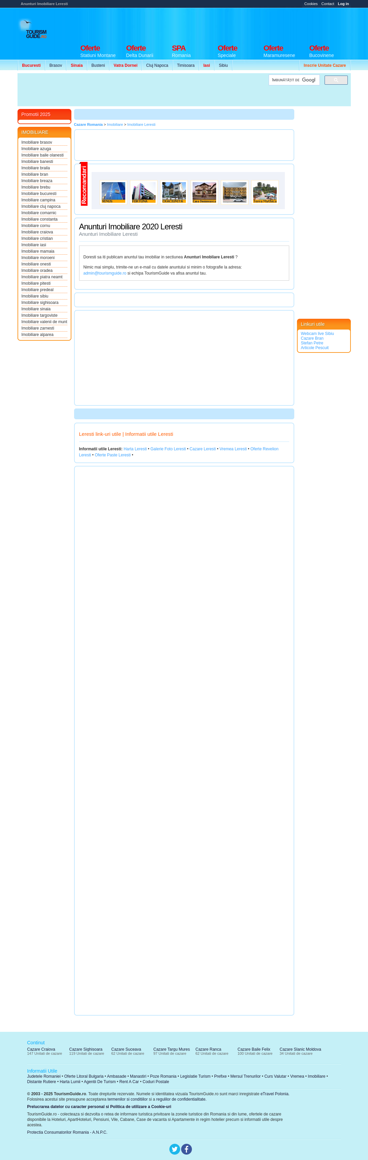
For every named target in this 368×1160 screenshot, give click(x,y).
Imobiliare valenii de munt (44, 321)
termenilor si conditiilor (127, 1099)
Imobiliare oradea (37, 270)
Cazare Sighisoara (86, 1049)
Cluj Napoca (157, 65)
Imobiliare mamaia (38, 251)
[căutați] (293, 80)
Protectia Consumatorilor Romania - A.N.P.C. (67, 1132)
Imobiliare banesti (37, 161)
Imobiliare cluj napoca (41, 206)
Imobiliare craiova (37, 232)
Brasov (55, 65)
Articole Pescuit (315, 347)
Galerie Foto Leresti (168, 449)
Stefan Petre (312, 343)
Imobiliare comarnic (39, 212)
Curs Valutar (275, 1076)
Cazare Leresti (203, 449)
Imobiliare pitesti (36, 283)
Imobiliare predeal (38, 289)
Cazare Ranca (209, 1049)
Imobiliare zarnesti (38, 328)
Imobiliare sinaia (36, 309)
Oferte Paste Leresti (113, 455)
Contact (328, 4)
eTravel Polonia (275, 1094)
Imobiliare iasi (34, 245)
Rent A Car (129, 1081)
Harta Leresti (135, 449)
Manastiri (138, 1076)
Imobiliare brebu (36, 187)
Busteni (98, 65)
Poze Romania (163, 1076)
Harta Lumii (70, 1081)
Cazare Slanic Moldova (300, 1049)
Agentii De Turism (100, 1081)
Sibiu (223, 65)
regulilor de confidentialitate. (181, 1099)
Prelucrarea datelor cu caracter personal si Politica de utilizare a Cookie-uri (99, 1106)
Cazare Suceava (126, 1049)
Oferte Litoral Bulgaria (84, 1076)
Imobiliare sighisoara (40, 302)
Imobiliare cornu (36, 225)
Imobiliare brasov (37, 142)
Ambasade (116, 1076)
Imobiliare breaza (37, 180)
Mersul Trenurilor (245, 1076)
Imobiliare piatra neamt (42, 277)
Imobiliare (316, 1076)
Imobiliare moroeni (38, 257)
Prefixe (220, 1076)
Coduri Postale (155, 1081)
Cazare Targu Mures (172, 1049)
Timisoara (186, 65)
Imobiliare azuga (36, 148)
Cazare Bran (312, 338)
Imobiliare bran (35, 174)
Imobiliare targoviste (40, 315)
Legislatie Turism (195, 1076)
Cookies (311, 4)
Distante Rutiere (41, 1081)
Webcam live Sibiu (317, 333)
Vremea (297, 1076)
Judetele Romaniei (44, 1076)
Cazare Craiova (41, 1049)
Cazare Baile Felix (254, 1049)
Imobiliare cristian (37, 238)
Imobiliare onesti (36, 264)
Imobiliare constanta (40, 219)
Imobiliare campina (39, 200)
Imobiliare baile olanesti (43, 155)
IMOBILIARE (35, 132)
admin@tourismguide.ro (105, 273)
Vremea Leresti (233, 449)
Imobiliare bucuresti (39, 193)
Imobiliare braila (36, 168)
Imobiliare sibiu (35, 296)
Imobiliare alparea (38, 334)
